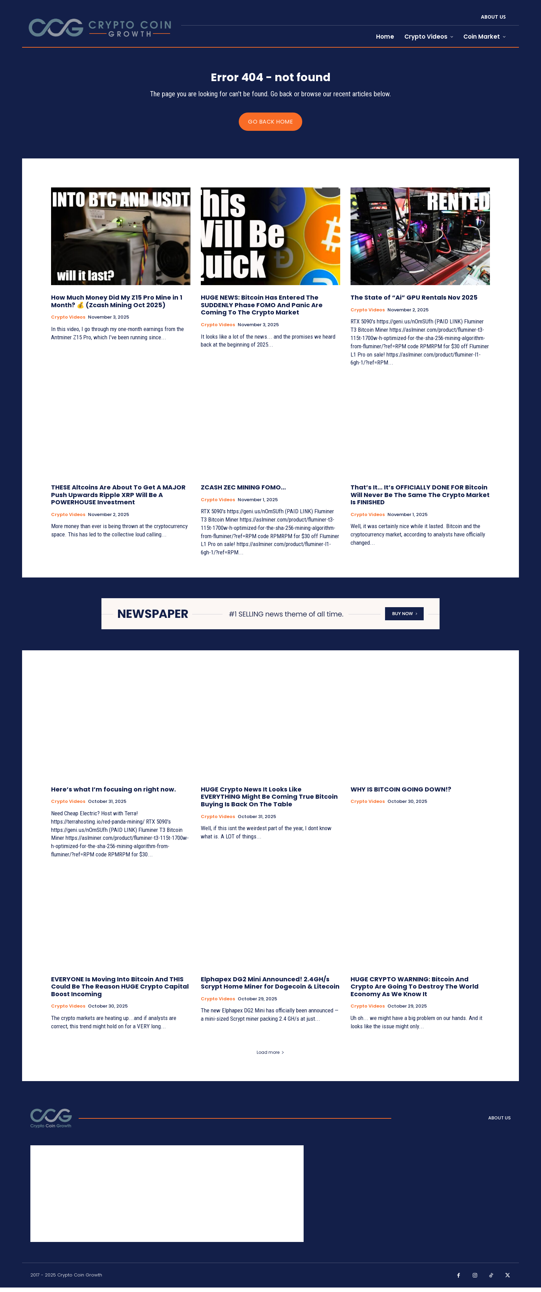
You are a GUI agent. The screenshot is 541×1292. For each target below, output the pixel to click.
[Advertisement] (167, 1198)
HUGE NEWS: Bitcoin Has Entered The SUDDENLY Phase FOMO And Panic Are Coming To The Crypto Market (262, 309)
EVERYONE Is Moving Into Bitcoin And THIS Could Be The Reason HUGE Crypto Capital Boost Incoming (120, 990)
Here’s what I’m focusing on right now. (113, 793)
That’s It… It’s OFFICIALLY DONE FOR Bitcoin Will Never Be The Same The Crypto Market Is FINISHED (420, 499)
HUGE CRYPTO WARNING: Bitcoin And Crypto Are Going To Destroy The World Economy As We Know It (415, 990)
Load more (270, 1056)
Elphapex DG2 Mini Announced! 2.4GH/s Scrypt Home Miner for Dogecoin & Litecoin (270, 987)
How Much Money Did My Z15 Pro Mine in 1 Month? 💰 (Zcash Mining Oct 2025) (116, 306)
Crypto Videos (68, 321)
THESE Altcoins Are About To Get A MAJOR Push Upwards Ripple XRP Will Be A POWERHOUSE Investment (118, 499)
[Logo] (51, 1122)
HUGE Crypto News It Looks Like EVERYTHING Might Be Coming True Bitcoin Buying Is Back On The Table (269, 801)
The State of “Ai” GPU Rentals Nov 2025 (414, 302)
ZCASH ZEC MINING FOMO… (243, 491)
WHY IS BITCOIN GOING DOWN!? (401, 793)
